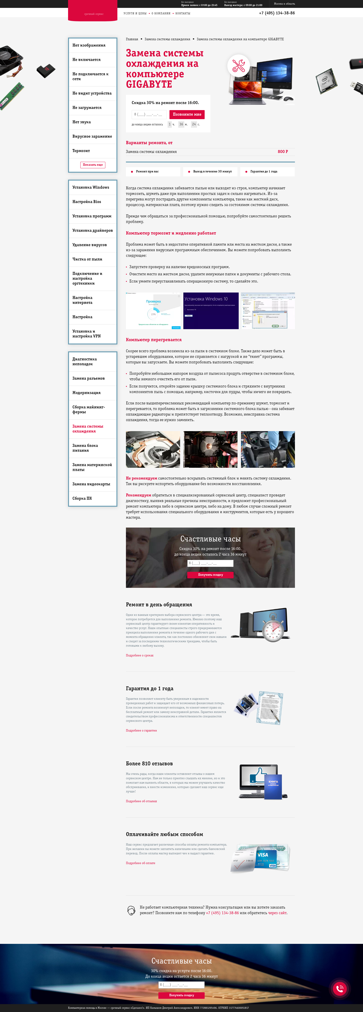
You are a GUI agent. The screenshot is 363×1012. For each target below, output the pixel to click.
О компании (161, 13)
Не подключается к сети (90, 76)
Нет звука (81, 122)
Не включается (86, 60)
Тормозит (81, 151)
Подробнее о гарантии (141, 730)
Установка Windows (90, 188)
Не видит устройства (92, 93)
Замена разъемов (88, 379)
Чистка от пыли (87, 259)
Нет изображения (89, 46)
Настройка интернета (82, 300)
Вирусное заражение (92, 137)
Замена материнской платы (92, 467)
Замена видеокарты (91, 484)
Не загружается (87, 108)
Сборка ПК (82, 499)
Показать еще (93, 164)
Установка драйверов (92, 231)
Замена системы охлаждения (87, 429)
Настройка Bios (86, 202)
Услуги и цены (135, 13)
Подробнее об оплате (140, 863)
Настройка (82, 317)
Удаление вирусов (89, 245)
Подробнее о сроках (139, 655)
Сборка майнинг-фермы (88, 409)
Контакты (183, 13)
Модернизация (86, 393)
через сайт (277, 913)
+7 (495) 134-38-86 (277, 13)
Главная (132, 39)
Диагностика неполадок (84, 361)
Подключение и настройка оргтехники (87, 279)
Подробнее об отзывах (141, 801)
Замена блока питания (85, 448)
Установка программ (91, 216)
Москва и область (284, 4)
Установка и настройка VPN (86, 334)
